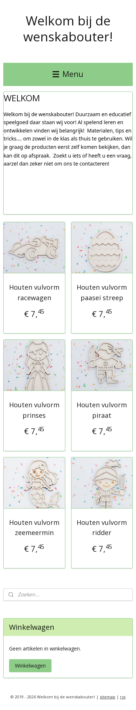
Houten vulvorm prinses (34, 410)
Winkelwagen (30, 665)
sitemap (107, 696)
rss (122, 696)
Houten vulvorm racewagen (34, 292)
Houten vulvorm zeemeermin (34, 527)
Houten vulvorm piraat (102, 410)
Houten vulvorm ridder (102, 527)
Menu (68, 74)
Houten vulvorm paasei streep (102, 292)
